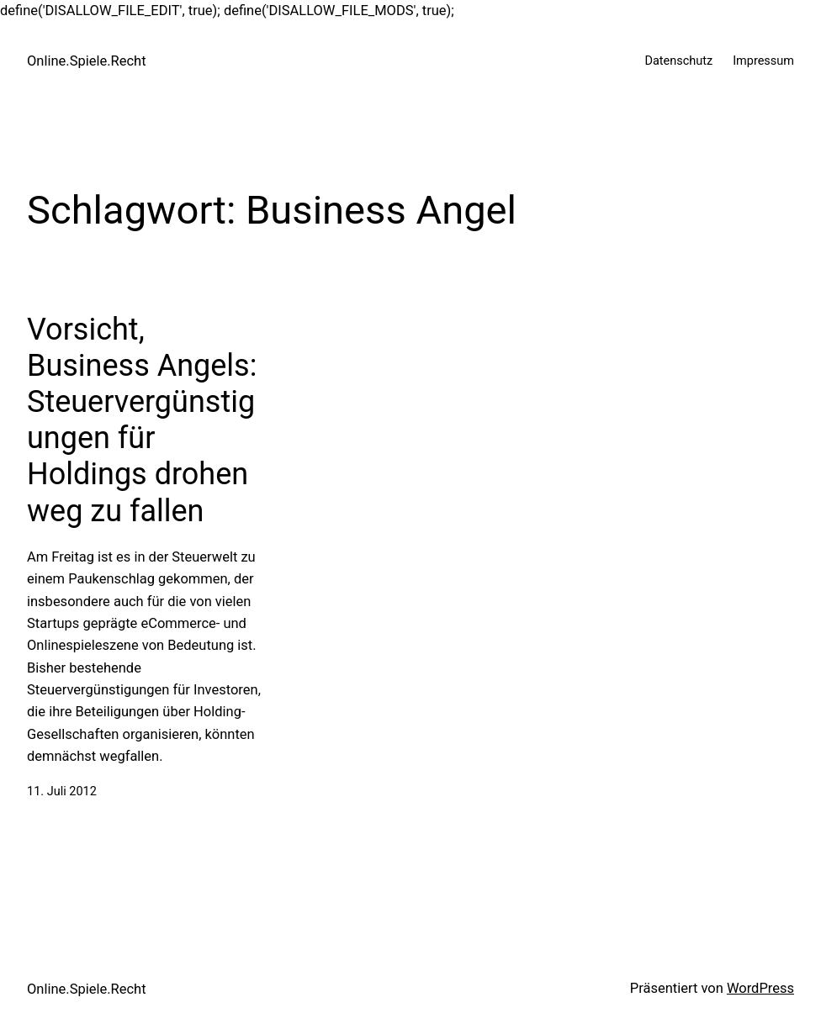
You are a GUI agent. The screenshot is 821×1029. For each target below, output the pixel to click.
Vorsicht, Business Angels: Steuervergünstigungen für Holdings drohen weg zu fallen (142, 420)
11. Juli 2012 (62, 791)
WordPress (760, 988)
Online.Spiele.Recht (86, 61)
